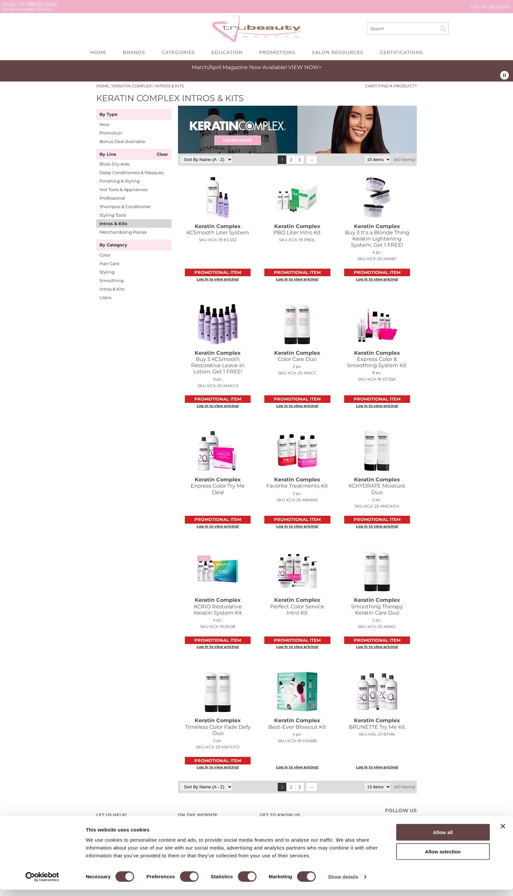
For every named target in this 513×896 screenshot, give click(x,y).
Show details (343, 883)
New (104, 124)
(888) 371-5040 (42, 3)
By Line (107, 154)
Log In (478, 6)
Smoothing (111, 280)
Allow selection (443, 858)
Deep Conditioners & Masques (131, 172)
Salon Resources (337, 52)
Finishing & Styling (119, 181)
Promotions (277, 52)
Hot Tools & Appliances (123, 189)
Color (105, 255)
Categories (178, 52)
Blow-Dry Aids (114, 164)
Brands (134, 52)
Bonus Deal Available (122, 141)
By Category (113, 245)
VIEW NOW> (305, 67)
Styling (107, 272)
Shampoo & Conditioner (125, 206)
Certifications (401, 52)
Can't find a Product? (391, 86)
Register (499, 6)
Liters (105, 297)
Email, (9, 3)
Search (443, 29)
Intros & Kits (113, 223)
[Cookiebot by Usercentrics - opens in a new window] (42, 883)
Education (227, 52)
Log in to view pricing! (218, 279)
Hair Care (109, 263)
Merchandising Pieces (123, 232)
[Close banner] (503, 832)
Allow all (443, 838)
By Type (108, 114)
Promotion (110, 132)
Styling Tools (112, 215)
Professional (112, 198)
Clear (162, 154)
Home (98, 52)
